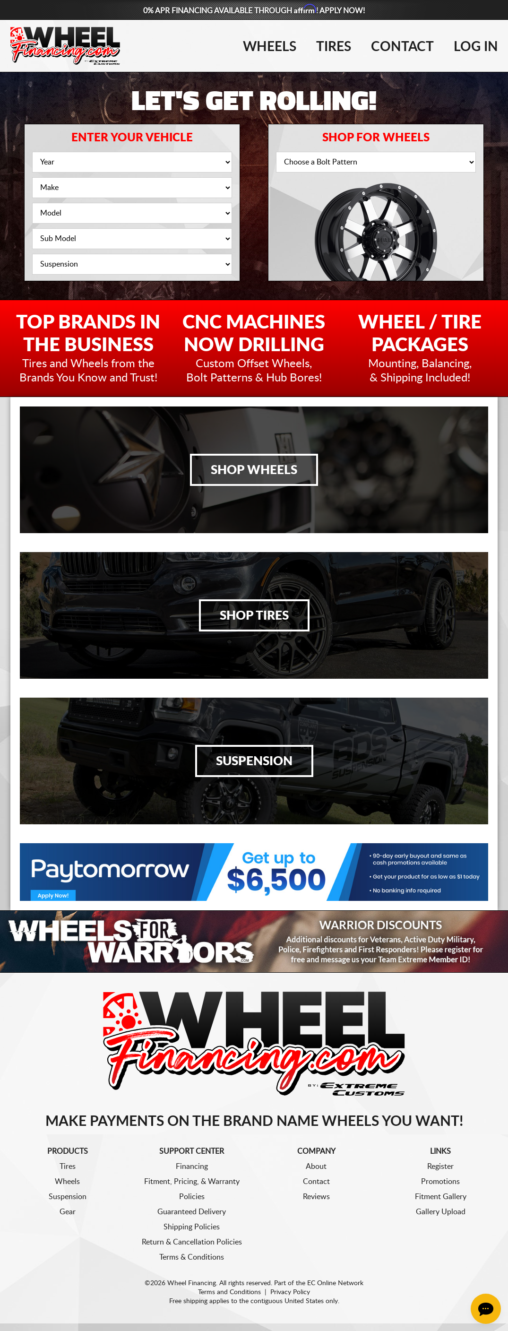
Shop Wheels (254, 470)
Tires (333, 46)
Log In (476, 46)
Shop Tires (254, 616)
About (316, 1166)
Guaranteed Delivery (191, 1212)
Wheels (269, 46)
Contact (402, 46)
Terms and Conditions (229, 1292)
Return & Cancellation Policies (192, 1242)
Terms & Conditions (191, 1257)
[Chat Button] (486, 1309)
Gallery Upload (440, 1212)
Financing (192, 1166)
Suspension (254, 761)
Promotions (440, 1181)
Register (440, 1166)
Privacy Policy (290, 1292)
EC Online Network (335, 1283)
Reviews (316, 1197)
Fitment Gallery (440, 1197)
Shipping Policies (192, 1227)
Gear (68, 1212)
